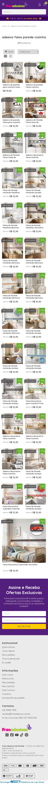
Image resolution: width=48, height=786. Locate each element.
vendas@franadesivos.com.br (16, 714)
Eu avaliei (6, 662)
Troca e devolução (11, 658)
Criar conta (7, 674)
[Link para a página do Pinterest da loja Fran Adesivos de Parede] (26, 735)
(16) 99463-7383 (9, 710)
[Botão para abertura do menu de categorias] (3, 4)
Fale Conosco (8, 690)
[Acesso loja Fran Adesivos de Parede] (39, 4)
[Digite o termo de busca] (20, 11)
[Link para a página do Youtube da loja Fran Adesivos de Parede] (17, 735)
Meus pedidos (8, 655)
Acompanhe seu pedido (13, 698)
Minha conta (8, 678)
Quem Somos (8, 647)
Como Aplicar (8, 651)
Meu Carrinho (8, 686)
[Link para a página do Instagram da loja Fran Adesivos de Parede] (7, 735)
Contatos (6, 694)
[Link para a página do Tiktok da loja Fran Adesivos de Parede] (21, 735)
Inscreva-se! (24, 626)
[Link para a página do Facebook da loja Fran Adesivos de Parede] (12, 735)
